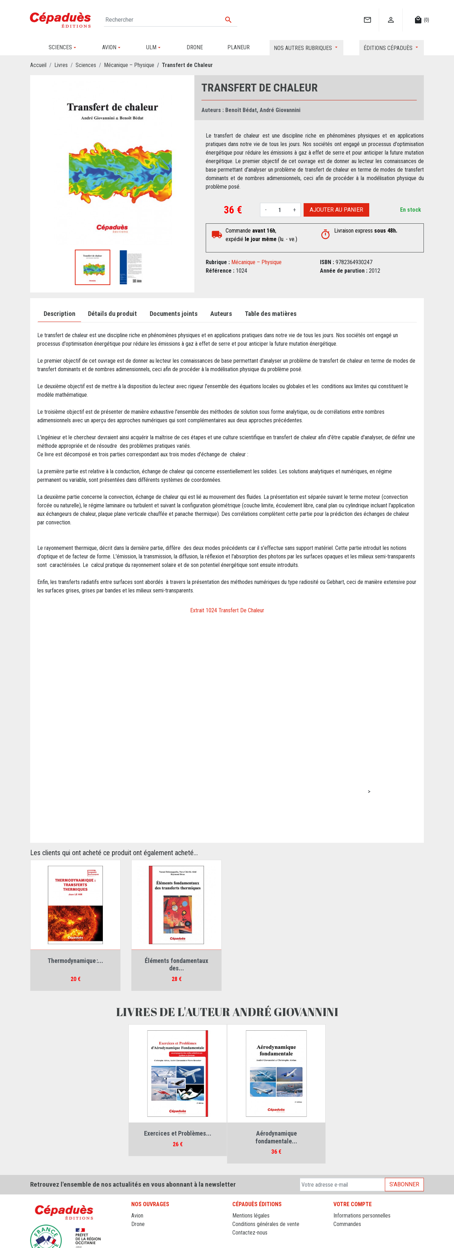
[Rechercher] (170, 20)
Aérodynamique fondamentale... (276, 1137)
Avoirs (340, 1232)
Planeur (139, 1232)
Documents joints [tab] (174, 314)
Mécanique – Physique (256, 262)
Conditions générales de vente (265, 1224)
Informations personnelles (362, 1215)
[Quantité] (280, 210)
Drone (138, 1224)
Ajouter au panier (336, 209)
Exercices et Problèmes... (177, 1133)
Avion (137, 1215)
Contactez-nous (249, 1232)
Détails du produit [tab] (112, 314)
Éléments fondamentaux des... (176, 964)
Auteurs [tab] (221, 314)
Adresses (343, 1241)
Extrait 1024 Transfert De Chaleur (227, 610)
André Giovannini (280, 110)
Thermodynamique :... (75, 960)
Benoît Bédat (241, 110)
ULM (136, 1241)
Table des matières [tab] (271, 314)
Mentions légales (251, 1215)
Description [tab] (59, 314)
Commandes (347, 1224)
